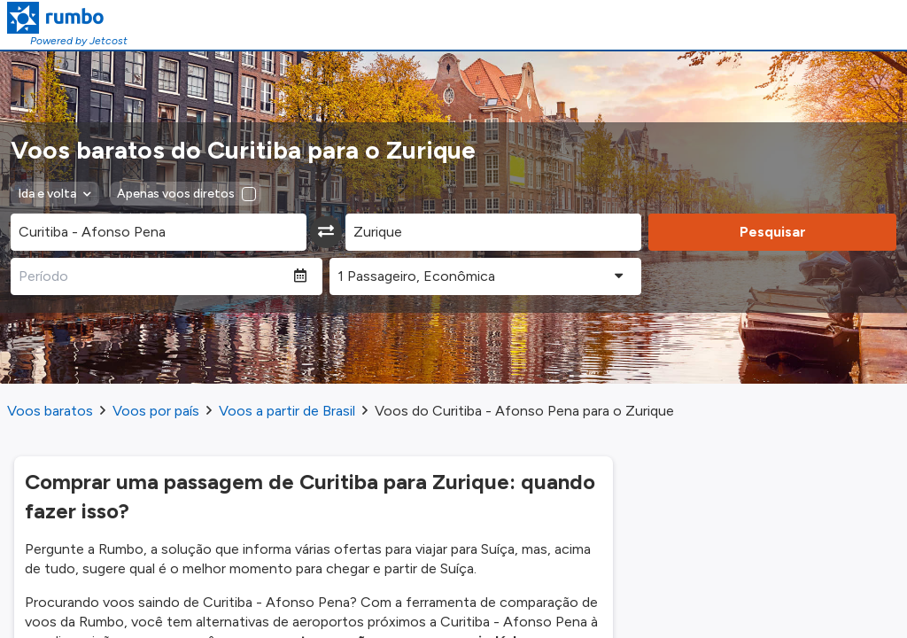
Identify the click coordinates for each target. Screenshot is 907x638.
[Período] (152, 276)
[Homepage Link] (67, 18)
